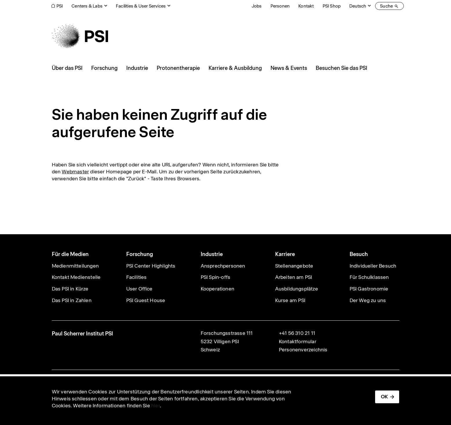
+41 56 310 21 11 (297, 333)
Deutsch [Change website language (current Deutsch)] (357, 5)
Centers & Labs (87, 5)
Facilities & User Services (141, 5)
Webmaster (75, 172)
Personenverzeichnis (303, 350)
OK (384, 396)
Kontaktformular (297, 341)
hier (155, 405)
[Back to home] (80, 36)
